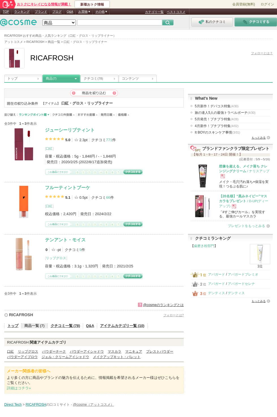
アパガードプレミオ (243, 274)
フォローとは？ (262, 53)
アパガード (216, 274)
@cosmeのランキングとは (163, 305)
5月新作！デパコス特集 (217, 106)
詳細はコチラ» (19, 388)
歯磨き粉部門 (204, 246)
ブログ (57, 11)
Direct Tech (13, 405)
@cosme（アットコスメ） (93, 405)
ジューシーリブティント (70, 130)
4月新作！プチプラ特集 (217, 126)
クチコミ (93, 78)
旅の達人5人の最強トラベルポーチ (225, 113)
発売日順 (107, 114)
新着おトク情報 (92, 4)
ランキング (22, 11)
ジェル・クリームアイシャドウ (65, 357)
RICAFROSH (21, 315)
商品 (51, 78)
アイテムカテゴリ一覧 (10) (122, 326)
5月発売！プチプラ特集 (217, 119)
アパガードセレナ (241, 284)
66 (108, 197)
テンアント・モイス (65, 239)
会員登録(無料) (243, 4)
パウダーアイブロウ (22, 357)
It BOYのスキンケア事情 (217, 132)
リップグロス (56, 258)
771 (109, 140)
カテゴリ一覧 (154, 12)
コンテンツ (130, 78)
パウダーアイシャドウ (87, 351)
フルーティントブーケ (67, 187)
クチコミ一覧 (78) (65, 326)
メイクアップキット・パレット (116, 357)
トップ (12, 78)
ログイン (267, 4)
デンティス (216, 293)
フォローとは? (173, 315)
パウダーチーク (54, 351)
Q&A (70, 11)
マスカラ (114, 351)
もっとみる (259, 137)
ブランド (41, 11)
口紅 (49, 148)
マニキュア (133, 351)
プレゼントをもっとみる (246, 226)
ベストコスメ (176, 12)
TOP (6, 11)
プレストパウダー (159, 351)
